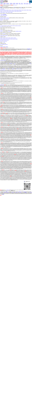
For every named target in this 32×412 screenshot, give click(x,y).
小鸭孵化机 (9, 12)
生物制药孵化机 (17, 31)
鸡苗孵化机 (1, 35)
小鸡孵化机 (6, 12)
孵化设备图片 (1, 41)
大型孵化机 (4, 3)
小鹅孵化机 (11, 12)
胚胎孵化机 (1, 31)
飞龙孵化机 (1, 15)
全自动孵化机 (7, 3)
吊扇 (6, 63)
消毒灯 (30, 63)
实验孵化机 (20, 31)
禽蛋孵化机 (4, 12)
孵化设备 (25, 3)
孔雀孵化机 (11, 3)
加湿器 (10, 63)
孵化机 (19, 3)
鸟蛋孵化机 (1, 12)
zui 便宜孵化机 (1, 14)
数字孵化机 (4, 33)
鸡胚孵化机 (9, 31)
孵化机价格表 (5, 41)
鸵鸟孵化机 (17, 3)
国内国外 (30, 3)
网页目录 (7, 44)
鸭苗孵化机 (6, 35)
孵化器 (22, 3)
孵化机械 (6, 15)
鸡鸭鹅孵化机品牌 (4, 44)
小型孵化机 (1, 3)
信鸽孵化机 (4, 15)
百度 (3, 42)
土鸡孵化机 (4, 192)
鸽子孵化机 (14, 3)
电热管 (11, 63)
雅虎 (4, 42)
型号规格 (27, 3)
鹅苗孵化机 (4, 35)
